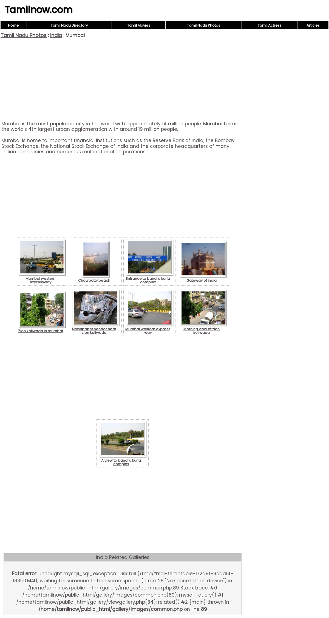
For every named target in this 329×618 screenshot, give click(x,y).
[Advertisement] (123, 79)
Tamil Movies (138, 25)
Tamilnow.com (38, 9)
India (56, 35)
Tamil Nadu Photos (203, 25)
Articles (313, 25)
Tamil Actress (270, 25)
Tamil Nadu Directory (69, 25)
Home (13, 25)
